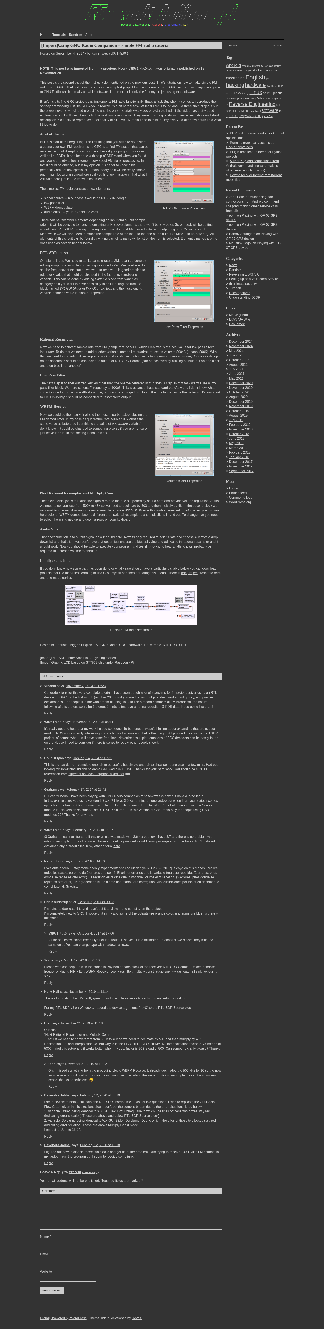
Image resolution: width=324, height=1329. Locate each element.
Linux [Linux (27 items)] (255, 92)
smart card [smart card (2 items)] (255, 111)
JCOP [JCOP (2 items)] (280, 86)
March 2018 (238, 448)
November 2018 (241, 429)
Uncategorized (239, 293)
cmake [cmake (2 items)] (240, 70)
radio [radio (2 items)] (268, 98)
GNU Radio (108, 645)
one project (189, 573)
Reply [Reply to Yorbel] (48, 983)
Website (46, 1271)
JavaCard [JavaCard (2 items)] (271, 86)
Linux (148, 645)
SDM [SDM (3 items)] (241, 111)
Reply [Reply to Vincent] (48, 713)
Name (45, 1237)
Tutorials (59, 35)
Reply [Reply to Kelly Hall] (48, 1014)
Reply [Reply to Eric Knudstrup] (48, 924)
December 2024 (241, 341)
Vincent (75, 1172)
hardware (135, 645)
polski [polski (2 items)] (233, 98)
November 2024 (241, 346)
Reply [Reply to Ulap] (48, 1055)
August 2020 (238, 397)
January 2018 (239, 457)
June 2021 (236, 373)
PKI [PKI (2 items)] (228, 98)
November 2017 (241, 466)
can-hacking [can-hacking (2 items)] (275, 66)
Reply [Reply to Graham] (48, 821)
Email (45, 1254)
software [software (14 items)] (270, 110)
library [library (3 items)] (245, 93)
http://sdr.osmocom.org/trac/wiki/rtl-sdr (96, 774)
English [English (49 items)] (255, 77)
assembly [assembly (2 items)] (246, 66)
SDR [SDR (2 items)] (247, 111)
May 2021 (236, 378)
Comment (50, 1191)
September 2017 (241, 471)
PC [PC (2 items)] (264, 93)
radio (157, 645)
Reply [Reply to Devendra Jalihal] (48, 1136)
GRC (123, 645)
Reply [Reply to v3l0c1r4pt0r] (48, 749)
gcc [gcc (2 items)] (268, 78)
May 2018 (236, 443)
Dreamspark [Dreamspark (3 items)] (270, 70)
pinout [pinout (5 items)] (277, 93)
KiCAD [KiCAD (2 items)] (237, 93)
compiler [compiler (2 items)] (248, 70)
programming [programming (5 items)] (246, 98)
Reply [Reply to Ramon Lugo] (48, 893)
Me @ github (238, 315)
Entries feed (238, 493)
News (233, 265)
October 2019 (239, 411)
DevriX (137, 1318)
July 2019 (236, 420)
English (86, 645)
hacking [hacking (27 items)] (235, 85)
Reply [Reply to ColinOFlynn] (48, 780)
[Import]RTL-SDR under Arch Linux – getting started (78, 658)
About (90, 35)
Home (44, 35)
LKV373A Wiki (239, 319)
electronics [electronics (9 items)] (235, 78)
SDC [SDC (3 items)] (234, 111)
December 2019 (241, 401)
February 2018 (239, 452)
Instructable (99, 82)
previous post (145, 82)
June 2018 (236, 438)
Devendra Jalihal (57, 1095)
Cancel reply (90, 1172)
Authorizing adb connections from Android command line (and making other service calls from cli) (252, 165)
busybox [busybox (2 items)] (256, 66)
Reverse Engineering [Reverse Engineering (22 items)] (252, 104)
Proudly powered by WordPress (63, 1318)
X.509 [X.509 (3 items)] (257, 116)
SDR (182, 645)
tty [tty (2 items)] (227, 116)
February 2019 (239, 424)
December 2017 (241, 461)
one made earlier (58, 578)
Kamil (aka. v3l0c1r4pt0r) (109, 53)
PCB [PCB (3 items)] (269, 93)
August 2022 (238, 364)
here (116, 846)
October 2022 (239, 360)
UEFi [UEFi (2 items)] (241, 116)
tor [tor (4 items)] (280, 111)
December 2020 (241, 383)
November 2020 (241, 388)
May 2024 (236, 351)
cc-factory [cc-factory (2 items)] (231, 70)
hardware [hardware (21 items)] (255, 85)
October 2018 (239, 434)
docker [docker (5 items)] (258, 70)
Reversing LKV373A (244, 274)
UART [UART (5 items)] (233, 116)
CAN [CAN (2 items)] (266, 66)
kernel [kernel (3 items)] (229, 93)
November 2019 (241, 406)
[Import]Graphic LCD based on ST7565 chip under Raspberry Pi (87, 662)
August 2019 (238, 415)
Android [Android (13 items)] (233, 65)
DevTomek (237, 324)
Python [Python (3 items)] (261, 98)
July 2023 (236, 355)
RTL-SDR (170, 645)
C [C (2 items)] (262, 66)
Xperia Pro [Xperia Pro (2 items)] (267, 116)
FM (96, 645)
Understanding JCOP (244, 297)
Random (75, 35)
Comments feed (240, 497)
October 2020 (239, 392)
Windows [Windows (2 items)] (249, 116)
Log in (233, 488)
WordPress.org (240, 502)
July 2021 (236, 369)
